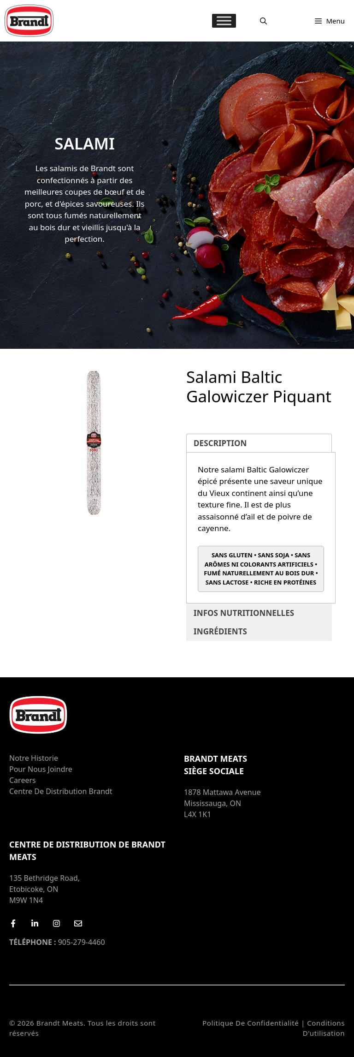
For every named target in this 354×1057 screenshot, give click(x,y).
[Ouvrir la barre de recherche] (263, 21)
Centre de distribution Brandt (60, 791)
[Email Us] (78, 923)
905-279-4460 (57, 942)
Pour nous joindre (40, 769)
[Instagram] (56, 923)
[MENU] (224, 20)
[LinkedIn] (35, 923)
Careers (22, 780)
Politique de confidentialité (250, 1022)
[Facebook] (13, 923)
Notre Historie (33, 758)
